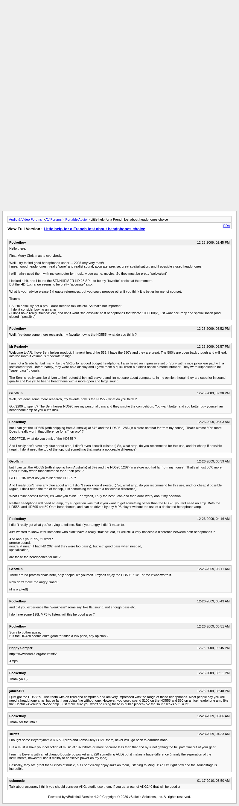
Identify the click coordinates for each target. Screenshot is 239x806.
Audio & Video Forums (25, 219)
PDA (226, 226)
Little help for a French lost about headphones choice (94, 229)
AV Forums (53, 219)
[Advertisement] (120, 15)
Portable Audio (76, 219)
